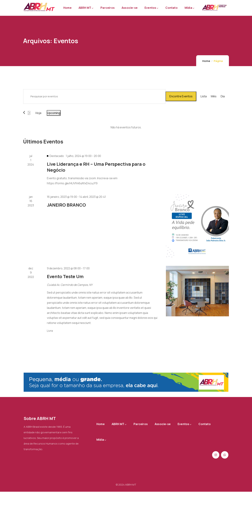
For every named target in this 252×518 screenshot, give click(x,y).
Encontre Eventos (180, 96)
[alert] (126, 127)
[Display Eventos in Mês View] (213, 96)
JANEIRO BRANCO (66, 205)
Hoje (38, 113)
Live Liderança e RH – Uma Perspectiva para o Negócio (96, 167)
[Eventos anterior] (24, 112)
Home (206, 61)
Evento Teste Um (65, 276)
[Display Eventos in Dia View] (223, 96)
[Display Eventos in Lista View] (204, 96)
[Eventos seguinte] (29, 113)
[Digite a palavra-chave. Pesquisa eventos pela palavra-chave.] (94, 96)
